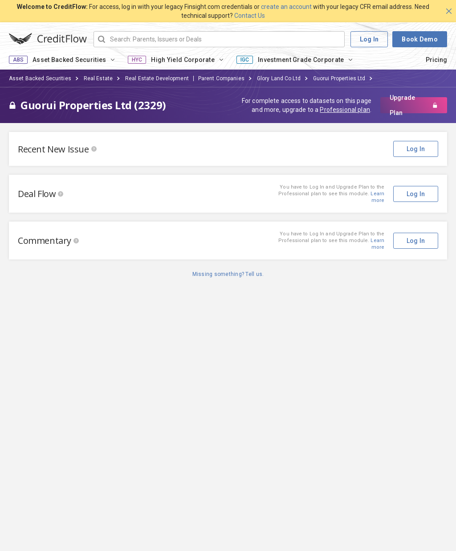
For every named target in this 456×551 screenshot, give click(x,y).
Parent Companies (221, 78)
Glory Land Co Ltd (279, 78)
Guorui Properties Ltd (339, 78)
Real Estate (98, 78)
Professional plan (345, 109)
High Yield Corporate (183, 59)
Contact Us (249, 15)
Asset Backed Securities (69, 59)
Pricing (436, 59)
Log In (369, 39)
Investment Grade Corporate (301, 59)
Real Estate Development (157, 78)
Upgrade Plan (414, 105)
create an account (286, 6)
